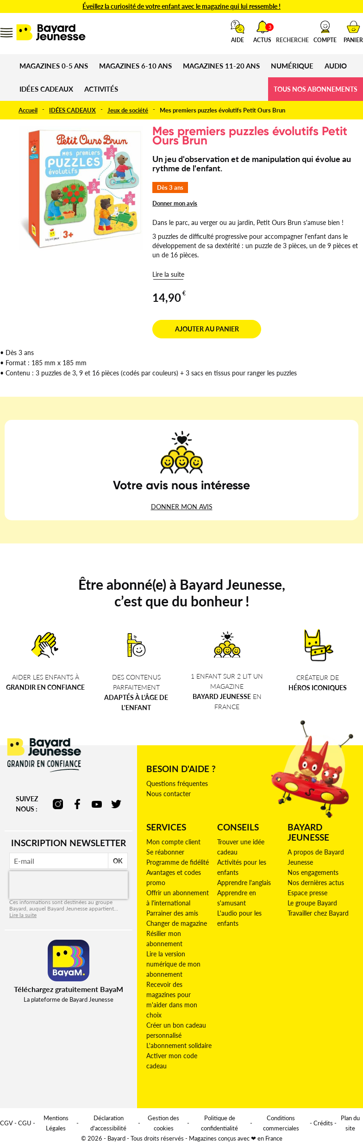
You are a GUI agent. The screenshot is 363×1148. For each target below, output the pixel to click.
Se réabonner (165, 852)
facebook (77, 804)
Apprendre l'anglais (244, 882)
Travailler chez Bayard (318, 913)
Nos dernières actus (316, 882)
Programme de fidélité (177, 862)
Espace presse (307, 893)
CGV (6, 1123)
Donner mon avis (174, 203)
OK (118, 861)
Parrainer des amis (172, 913)
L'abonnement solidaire (179, 1045)
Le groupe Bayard (312, 903)
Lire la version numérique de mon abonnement (173, 964)
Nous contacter (168, 794)
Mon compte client (173, 842)
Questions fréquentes (177, 783)
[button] (325, 31)
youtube (97, 804)
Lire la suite (168, 274)
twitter (116, 804)
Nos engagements (313, 872)
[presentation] (68, 885)
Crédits (323, 1123)
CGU (24, 1123)
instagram (58, 804)
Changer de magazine (176, 923)
